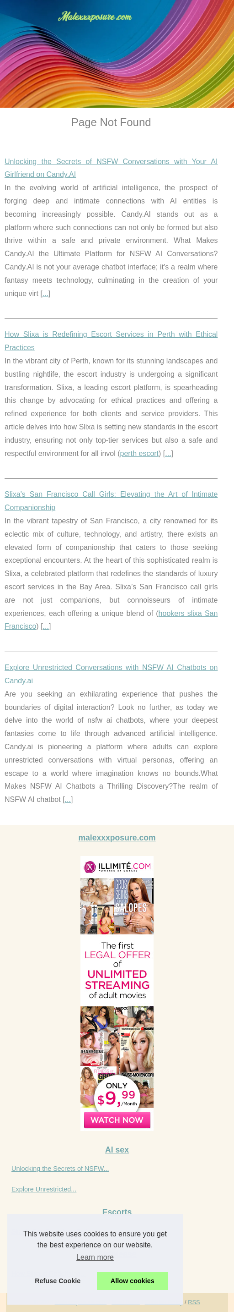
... (45, 293)
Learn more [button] (95, 1257)
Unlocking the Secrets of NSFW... (60, 1168)
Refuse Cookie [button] (57, 1281)
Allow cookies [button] (132, 1281)
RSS (194, 1302)
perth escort (139, 453)
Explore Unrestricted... (43, 1189)
